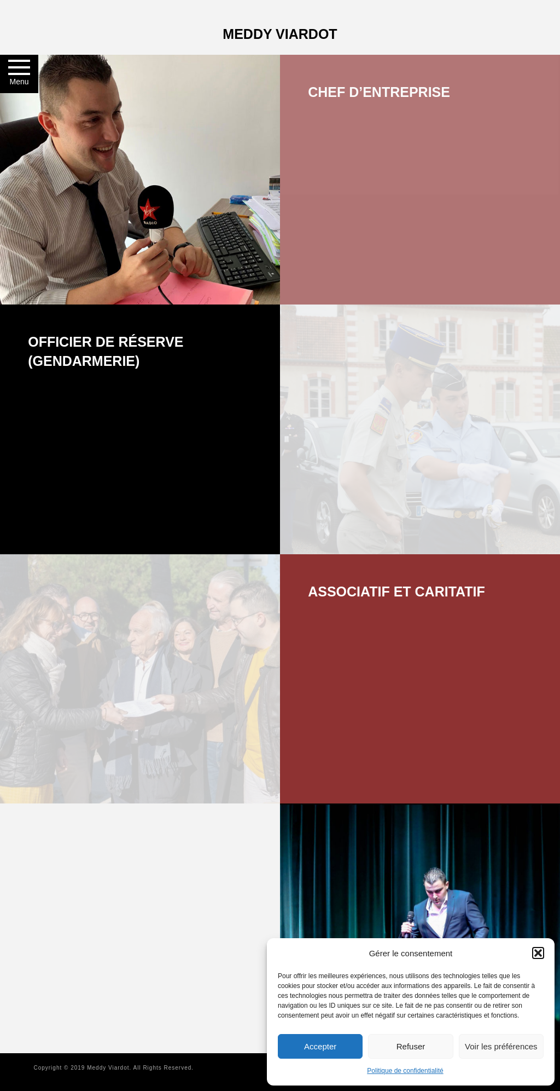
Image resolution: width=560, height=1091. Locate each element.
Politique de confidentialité (405, 1071)
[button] (538, 953)
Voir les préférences (501, 1046)
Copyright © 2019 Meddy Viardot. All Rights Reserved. (113, 1068)
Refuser (410, 1046)
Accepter (320, 1046)
